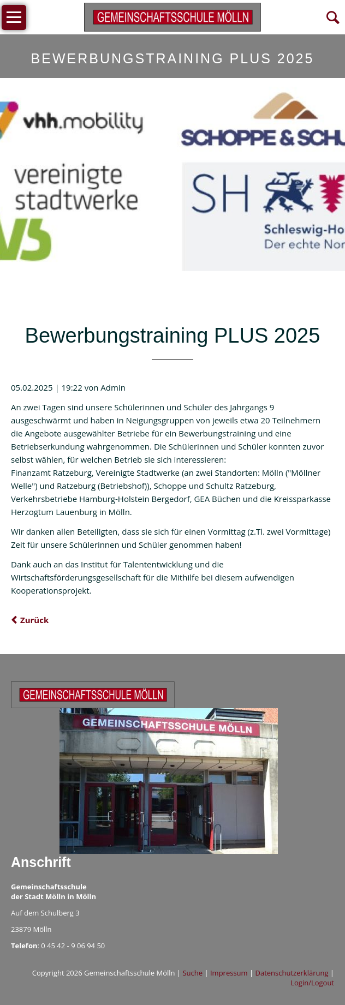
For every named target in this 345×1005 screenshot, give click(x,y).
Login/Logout (312, 983)
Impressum (229, 973)
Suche (192, 973)
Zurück (34, 619)
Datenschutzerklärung (292, 973)
